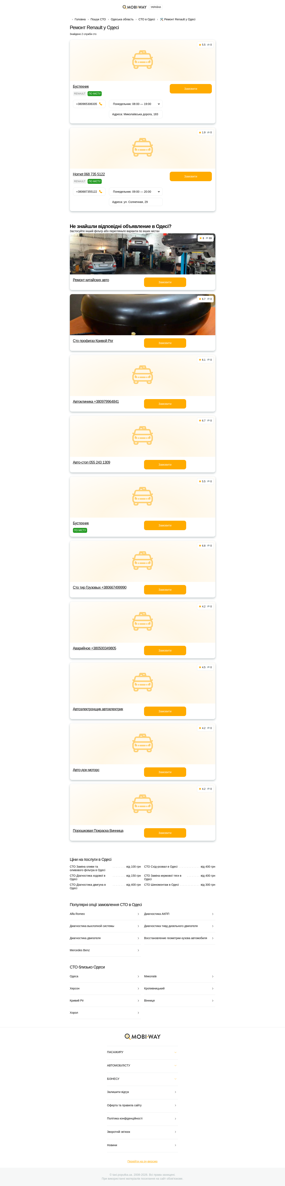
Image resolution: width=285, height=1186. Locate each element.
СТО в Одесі (146, 19)
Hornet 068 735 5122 (89, 174)
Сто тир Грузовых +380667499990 (100, 587)
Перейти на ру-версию (142, 1161)
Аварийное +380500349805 (94, 648)
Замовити (190, 88)
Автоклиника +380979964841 (96, 402)
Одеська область (122, 19)
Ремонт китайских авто (91, 280)
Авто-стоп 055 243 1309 (91, 462)
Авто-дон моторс (86, 770)
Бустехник (81, 86)
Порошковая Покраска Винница (98, 831)
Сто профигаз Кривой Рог (93, 341)
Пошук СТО (98, 19)
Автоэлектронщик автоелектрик (98, 709)
